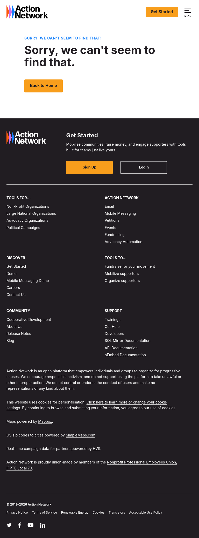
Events (110, 227)
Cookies (98, 512)
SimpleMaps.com (80, 435)
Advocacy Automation (123, 241)
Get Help (112, 326)
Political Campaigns (23, 227)
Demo (11, 273)
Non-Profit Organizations (27, 206)
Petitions (112, 220)
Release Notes (18, 333)
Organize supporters (122, 280)
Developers (114, 333)
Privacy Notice (17, 512)
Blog (10, 340)
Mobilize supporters (122, 273)
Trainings (112, 319)
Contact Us (16, 294)
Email (109, 206)
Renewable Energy (74, 512)
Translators (117, 512)
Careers (13, 287)
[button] (188, 11)
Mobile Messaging (120, 213)
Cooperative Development (28, 319)
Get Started (161, 11)
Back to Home (44, 85)
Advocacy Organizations (27, 220)
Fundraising (115, 234)
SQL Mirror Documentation (127, 340)
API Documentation (121, 347)
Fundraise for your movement (130, 266)
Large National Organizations (31, 213)
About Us (14, 326)
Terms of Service (44, 512)
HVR (96, 448)
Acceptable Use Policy (145, 512)
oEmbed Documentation (125, 354)
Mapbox (45, 421)
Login (138, 167)
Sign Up (89, 167)
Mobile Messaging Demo (27, 280)
